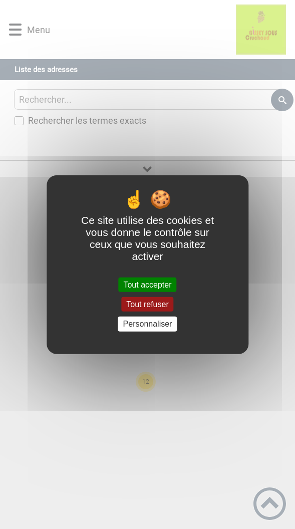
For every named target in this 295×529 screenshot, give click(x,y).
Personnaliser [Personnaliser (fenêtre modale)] (147, 324)
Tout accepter (147, 285)
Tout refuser (147, 304)
